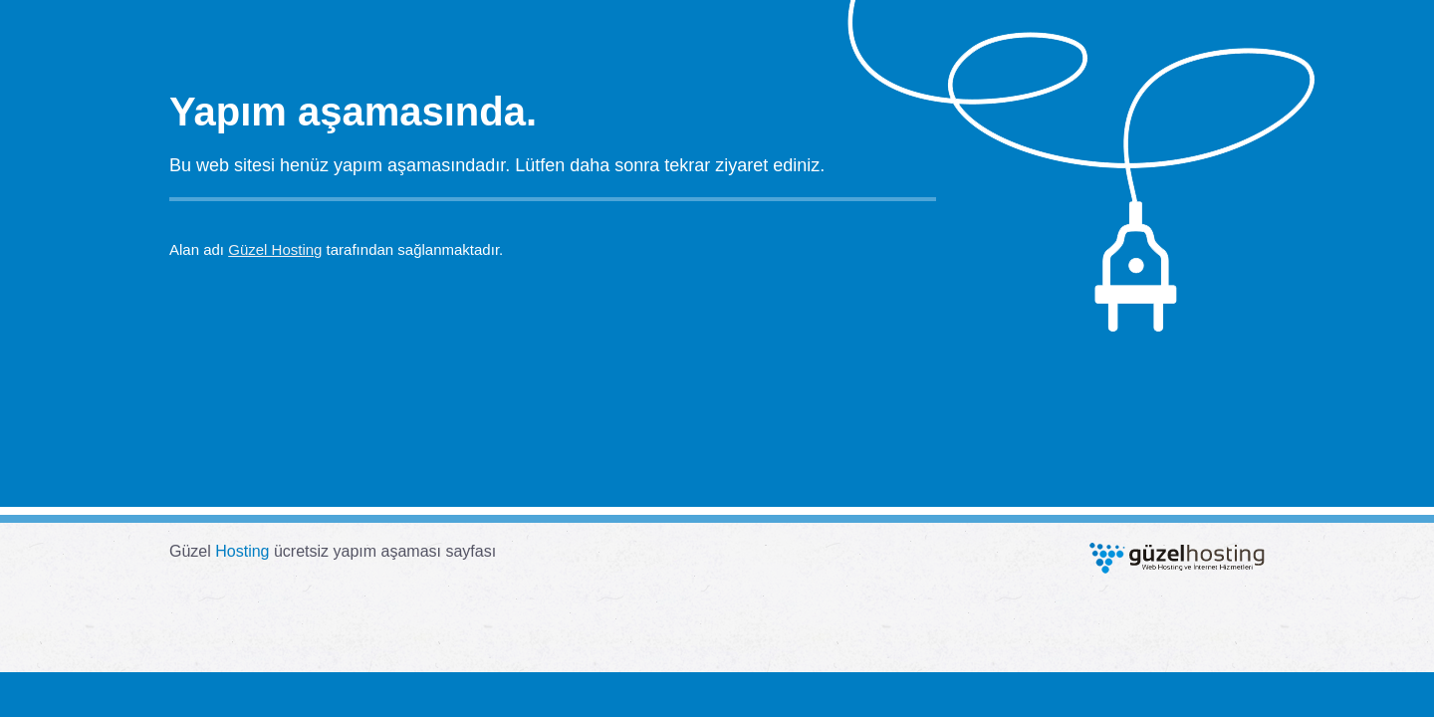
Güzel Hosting (275, 249)
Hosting (242, 551)
